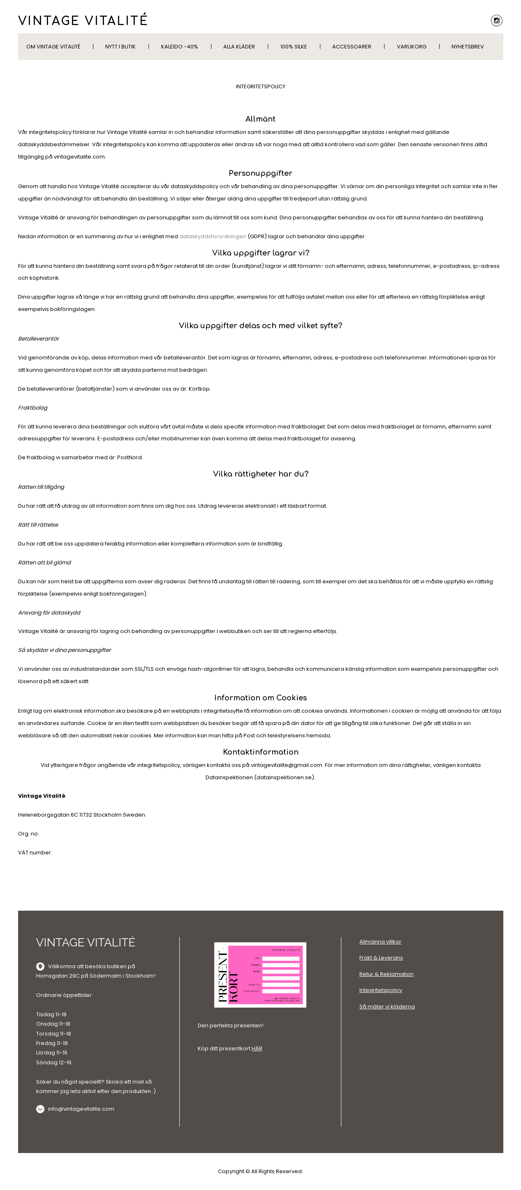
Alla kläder (239, 47)
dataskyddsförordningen (212, 236)
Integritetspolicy (380, 990)
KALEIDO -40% (179, 47)
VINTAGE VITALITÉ (83, 21)
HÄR (257, 1048)
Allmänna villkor (380, 942)
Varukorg (411, 47)
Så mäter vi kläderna (387, 1006)
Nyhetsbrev (468, 47)
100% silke (293, 47)
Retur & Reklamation (386, 974)
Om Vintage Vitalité (53, 47)
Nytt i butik (120, 47)
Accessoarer (351, 47)
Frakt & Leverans (381, 958)
